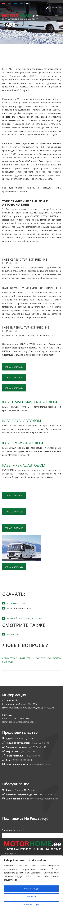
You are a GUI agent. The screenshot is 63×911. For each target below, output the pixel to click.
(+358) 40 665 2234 (22, 760)
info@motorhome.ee (40, 764)
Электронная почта (13, 830)
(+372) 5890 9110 (37, 747)
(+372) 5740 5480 (40, 742)
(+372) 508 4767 (53, 8)
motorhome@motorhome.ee (44, 798)
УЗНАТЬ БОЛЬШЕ (14, 366)
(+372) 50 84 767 (33, 755)
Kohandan (31, 896)
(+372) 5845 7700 (48, 794)
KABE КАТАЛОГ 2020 (15, 603)
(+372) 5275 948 (29, 751)
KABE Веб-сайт (13, 634)
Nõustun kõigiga (31, 888)
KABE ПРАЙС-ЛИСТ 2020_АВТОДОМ (23, 618)
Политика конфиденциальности (18, 721)
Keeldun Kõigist (31, 904)
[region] (31, 883)
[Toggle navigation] (56, 17)
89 (14, 853)
